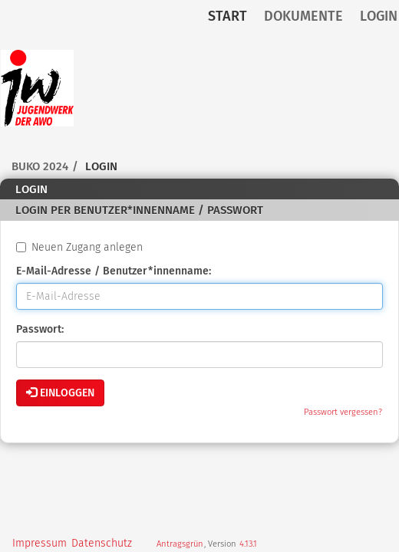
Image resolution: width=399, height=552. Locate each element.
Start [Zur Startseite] (227, 16)
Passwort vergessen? (343, 412)
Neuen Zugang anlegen (79, 247)
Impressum (39, 543)
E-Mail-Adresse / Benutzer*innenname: (113, 271)
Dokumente (303, 16)
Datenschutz (101, 543)
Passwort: (40, 329)
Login (378, 16)
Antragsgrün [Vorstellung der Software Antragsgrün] (180, 544)
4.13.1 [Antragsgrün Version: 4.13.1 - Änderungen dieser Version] (248, 544)
